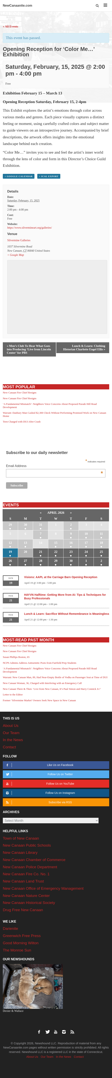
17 (86, 542)
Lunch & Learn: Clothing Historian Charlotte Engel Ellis (84, 347)
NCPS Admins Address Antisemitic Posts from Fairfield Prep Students (39, 662)
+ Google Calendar (19, 176)
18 (101, 542)
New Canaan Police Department (30, 867)
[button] (98, 5)
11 (101, 533)
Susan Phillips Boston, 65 (16, 657)
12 (10, 542)
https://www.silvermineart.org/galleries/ (29, 227)
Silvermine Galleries (18, 240)
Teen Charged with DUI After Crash (21, 421)
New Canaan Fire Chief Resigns (19, 392)
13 (25, 542)
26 (10, 560)
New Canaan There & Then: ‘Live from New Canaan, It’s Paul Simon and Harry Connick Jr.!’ (52, 688)
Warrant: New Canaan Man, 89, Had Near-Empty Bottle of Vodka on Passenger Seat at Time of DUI (55, 677)
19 (10, 551)
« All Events (10, 26)
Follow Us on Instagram (40, 793)
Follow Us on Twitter (39, 774)
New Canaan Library (20, 852)
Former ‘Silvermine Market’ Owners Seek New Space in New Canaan (39, 700)
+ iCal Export (49, 176)
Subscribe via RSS (38, 802)
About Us (10, 725)
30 (25, 524)
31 (40, 524)
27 (25, 560)
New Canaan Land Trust (23, 881)
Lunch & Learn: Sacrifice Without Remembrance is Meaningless (66, 613)
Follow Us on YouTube (39, 784)
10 (86, 533)
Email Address (54, 466)
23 (71, 551)
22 (55, 551)
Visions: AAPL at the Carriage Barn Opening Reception (60, 577)
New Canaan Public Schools (27, 845)
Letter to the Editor (13, 694)
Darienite (10, 928)
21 (40, 551)
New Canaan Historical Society (29, 903)
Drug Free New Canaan (23, 910)
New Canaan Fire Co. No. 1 (26, 874)
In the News (13, 740)
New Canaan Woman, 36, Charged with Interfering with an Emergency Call (42, 683)
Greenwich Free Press (22, 936)
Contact (9, 747)
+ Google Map (15, 254)
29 (10, 524)
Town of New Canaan (21, 838)
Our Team (11, 733)
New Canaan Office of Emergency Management (43, 888)
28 (40, 560)
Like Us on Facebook (39, 765)
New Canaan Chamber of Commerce (34, 860)
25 (101, 551)
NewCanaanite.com (17, 5)
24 (86, 551)
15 (55, 542)
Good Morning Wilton (20, 943)
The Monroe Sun (17, 950)
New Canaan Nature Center (26, 896)
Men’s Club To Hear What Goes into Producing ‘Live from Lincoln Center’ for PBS (29, 349)
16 (71, 542)
